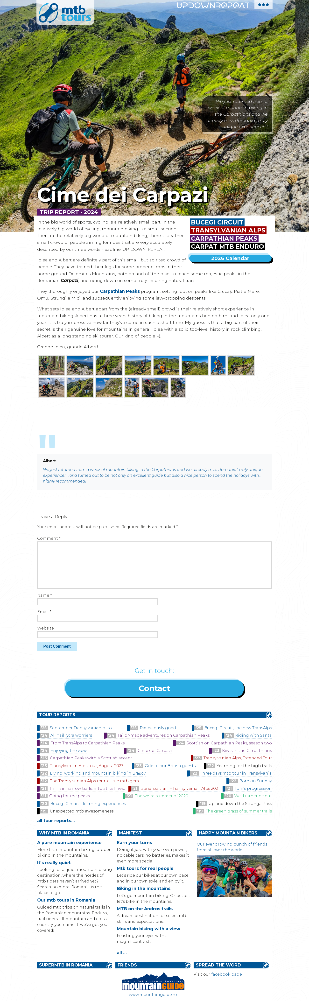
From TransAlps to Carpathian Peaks (87, 744)
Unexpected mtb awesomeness (81, 812)
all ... (122, 953)
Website (45, 628)
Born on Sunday (255, 782)
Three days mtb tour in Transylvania (236, 774)
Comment (49, 538)
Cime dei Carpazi (155, 751)
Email (44, 611)
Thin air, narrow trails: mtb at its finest (87, 789)
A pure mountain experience (69, 843)
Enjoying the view (68, 751)
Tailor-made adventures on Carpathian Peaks (164, 736)
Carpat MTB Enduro (227, 246)
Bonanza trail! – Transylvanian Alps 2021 (179, 789)
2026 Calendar (230, 258)
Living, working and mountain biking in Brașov (98, 774)
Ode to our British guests (170, 766)
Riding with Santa (253, 736)
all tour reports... (56, 821)
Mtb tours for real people (145, 869)
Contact (154, 688)
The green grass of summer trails (239, 812)
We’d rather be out (253, 797)
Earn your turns (134, 843)
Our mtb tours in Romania (66, 900)
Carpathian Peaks (224, 238)
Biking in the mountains (143, 889)
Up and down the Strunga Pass (240, 804)
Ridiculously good (158, 729)
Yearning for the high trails (244, 766)
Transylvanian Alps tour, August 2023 (86, 766)
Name (44, 595)
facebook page (226, 975)
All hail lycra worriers (71, 736)
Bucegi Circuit (217, 222)
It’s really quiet (54, 863)
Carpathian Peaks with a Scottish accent (91, 759)
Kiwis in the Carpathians (247, 751)
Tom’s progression (253, 789)
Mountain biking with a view (148, 929)
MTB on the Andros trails (145, 909)
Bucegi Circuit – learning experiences (88, 804)
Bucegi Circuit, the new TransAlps (238, 729)
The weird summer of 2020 (161, 797)
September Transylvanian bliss (81, 729)
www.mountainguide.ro (153, 995)
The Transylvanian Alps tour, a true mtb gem (94, 782)
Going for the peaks (69, 797)
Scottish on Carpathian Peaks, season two (229, 744)
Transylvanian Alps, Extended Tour (238, 759)
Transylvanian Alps (228, 230)
